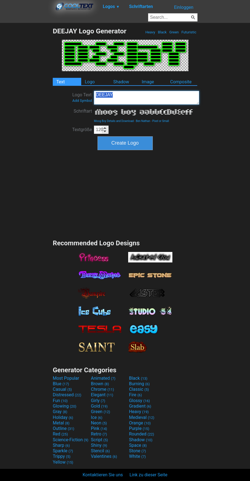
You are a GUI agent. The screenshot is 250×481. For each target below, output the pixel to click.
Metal (61, 423)
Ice (96, 417)
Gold (99, 406)
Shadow (121, 81)
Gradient (140, 406)
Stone (137, 450)
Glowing (64, 406)
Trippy (61, 456)
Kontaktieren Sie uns (103, 474)
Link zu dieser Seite (148, 474)
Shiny (99, 445)
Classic (139, 389)
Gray (60, 411)
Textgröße (82, 129)
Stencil (100, 450)
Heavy (150, 32)
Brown (100, 383)
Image (148, 81)
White (137, 456)
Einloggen (183, 7)
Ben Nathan (143, 121)
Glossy (139, 400)
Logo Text (82, 97)
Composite (181, 81)
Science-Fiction (70, 439)
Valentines (104, 456)
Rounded (141, 434)
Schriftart (82, 111)
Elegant (102, 394)
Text (60, 81)
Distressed (67, 394)
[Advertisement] (26, 110)
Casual (62, 389)
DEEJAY (146, 98)
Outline (63, 428)
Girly (98, 400)
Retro (99, 434)
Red (60, 434)
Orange (140, 423)
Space (138, 445)
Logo (90, 81)
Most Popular (66, 378)
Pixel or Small (160, 121)
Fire (135, 394)
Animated (103, 378)
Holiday (63, 417)
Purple (139, 428)
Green (174, 32)
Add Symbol (82, 101)
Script (99, 439)
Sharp (61, 445)
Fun (60, 400)
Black (162, 32)
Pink (99, 428)
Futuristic (188, 32)
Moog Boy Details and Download (114, 121)
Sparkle (63, 450)
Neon (99, 423)
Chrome (102, 389)
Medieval (141, 417)
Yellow (63, 462)
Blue (61, 383)
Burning (139, 383)
